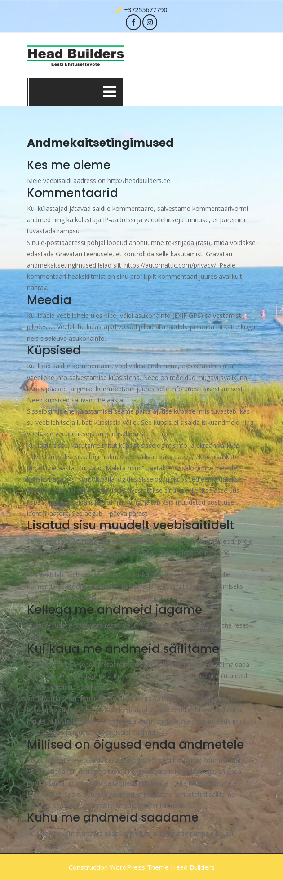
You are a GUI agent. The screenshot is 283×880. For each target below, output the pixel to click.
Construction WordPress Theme (119, 866)
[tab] (109, 92)
